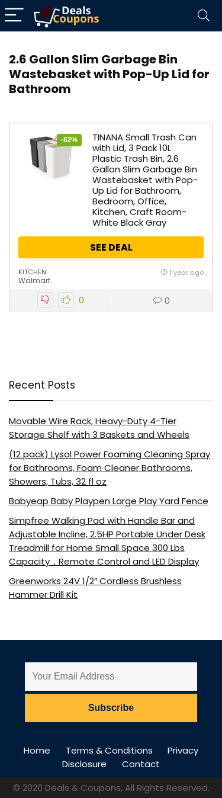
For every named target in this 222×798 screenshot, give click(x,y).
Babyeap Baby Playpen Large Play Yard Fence (108, 501)
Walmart (34, 280)
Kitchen (32, 272)
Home (37, 750)
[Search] (203, 15)
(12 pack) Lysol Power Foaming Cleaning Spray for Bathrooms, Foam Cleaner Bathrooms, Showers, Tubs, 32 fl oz (109, 468)
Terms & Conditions (109, 750)
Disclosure (84, 764)
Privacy (183, 750)
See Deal (111, 247)
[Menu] (14, 15)
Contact (141, 764)
